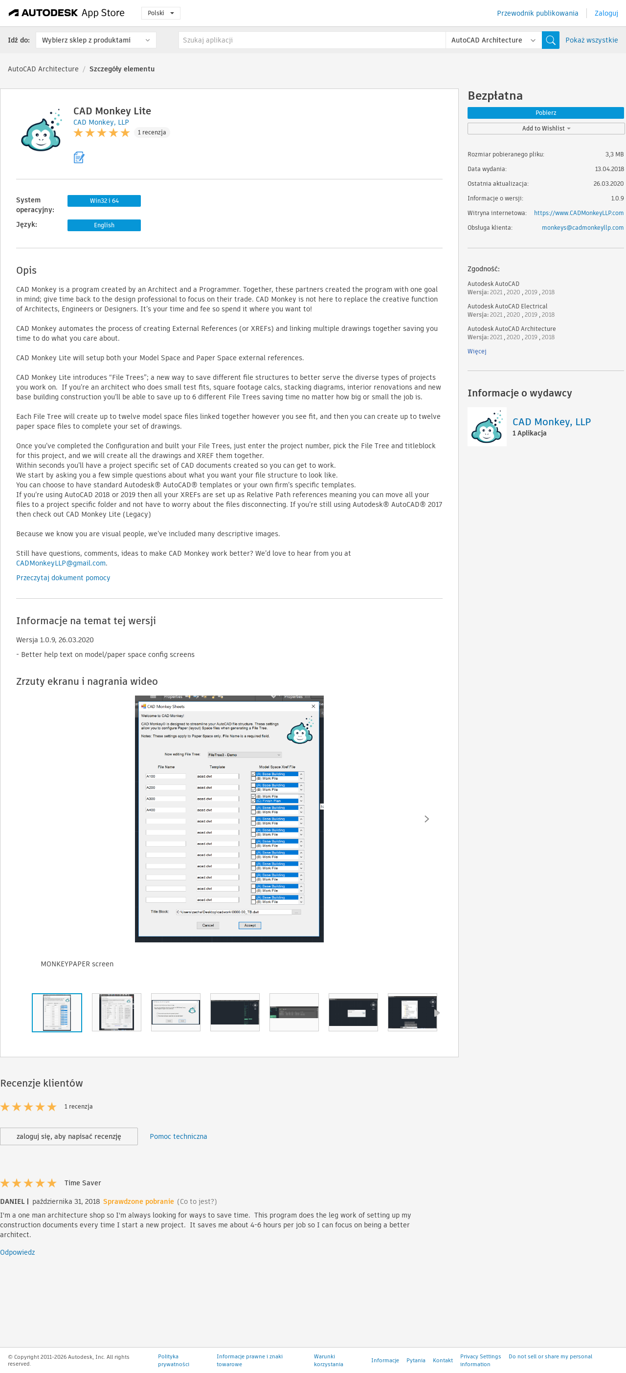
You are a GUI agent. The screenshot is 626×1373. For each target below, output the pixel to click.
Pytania (415, 1368)
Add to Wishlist (546, 128)
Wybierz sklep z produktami (86, 40)
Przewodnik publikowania (538, 13)
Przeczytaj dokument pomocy (63, 578)
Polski (161, 13)
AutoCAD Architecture (43, 69)
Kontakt (443, 1368)
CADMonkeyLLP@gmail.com (61, 563)
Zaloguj (606, 13)
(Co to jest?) (197, 1201)
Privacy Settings (480, 1364)
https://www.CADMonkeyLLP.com (579, 213)
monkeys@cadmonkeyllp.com (583, 227)
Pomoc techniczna (178, 1136)
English (104, 225)
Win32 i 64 (104, 200)
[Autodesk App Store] (67, 13)
